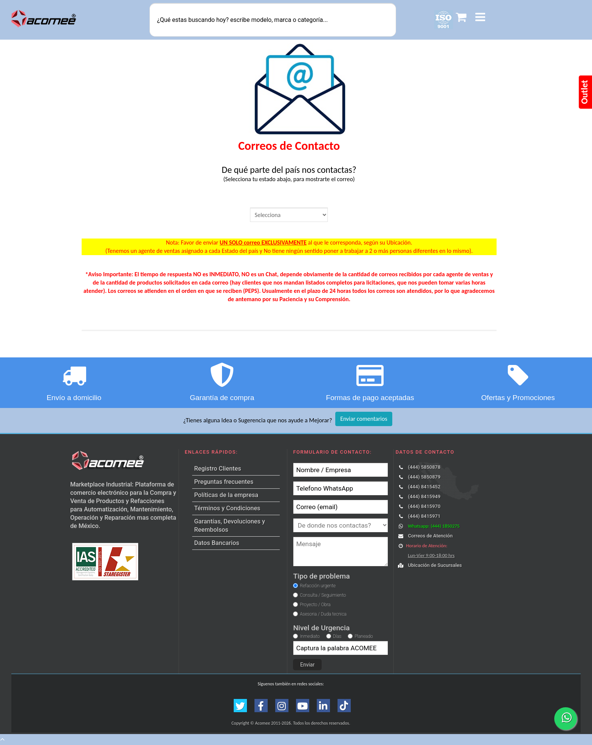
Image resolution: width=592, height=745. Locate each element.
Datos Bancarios (216, 542)
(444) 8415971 (424, 516)
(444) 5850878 (424, 467)
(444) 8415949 (424, 496)
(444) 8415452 (424, 486)
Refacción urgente (318, 585)
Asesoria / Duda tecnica (323, 614)
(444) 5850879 (424, 477)
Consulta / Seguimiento (323, 595)
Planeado (364, 636)
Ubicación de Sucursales (435, 565)
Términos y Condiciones (227, 508)
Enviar (307, 665)
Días (337, 636)
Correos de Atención (430, 536)
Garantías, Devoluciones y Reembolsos (229, 525)
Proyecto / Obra (315, 604)
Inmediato (309, 636)
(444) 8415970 (424, 506)
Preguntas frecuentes (223, 481)
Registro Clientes (217, 468)
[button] (480, 18)
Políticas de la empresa (226, 495)
